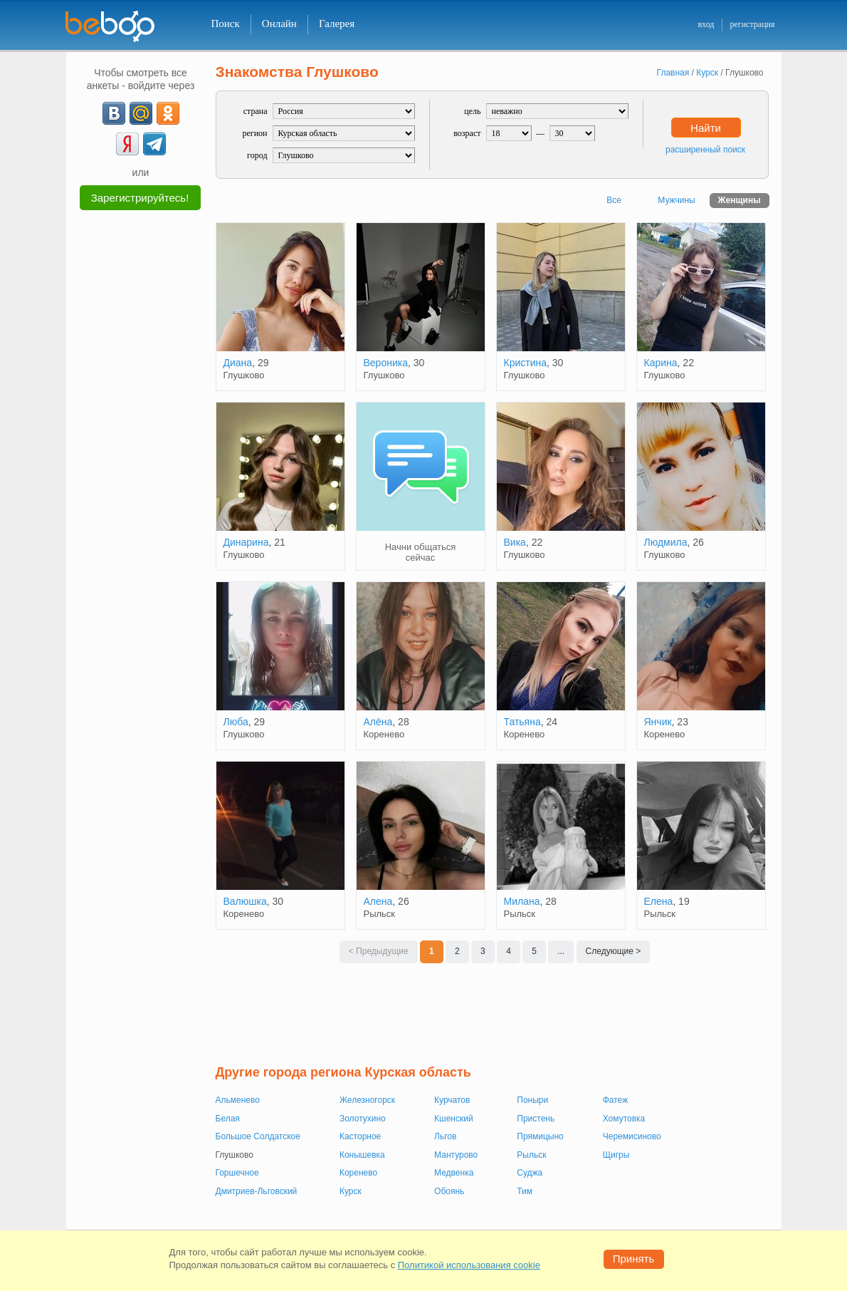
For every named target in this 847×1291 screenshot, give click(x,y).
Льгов (445, 1136)
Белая (228, 1119)
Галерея (336, 23)
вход (706, 24)
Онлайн (279, 23)
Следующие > (613, 951)
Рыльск (531, 1155)
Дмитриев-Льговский (257, 1191)
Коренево (358, 1173)
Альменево (238, 1100)
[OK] (168, 113)
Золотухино (363, 1119)
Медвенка (453, 1173)
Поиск (225, 23)
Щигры (616, 1155)
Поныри (532, 1100)
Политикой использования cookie (469, 1265)
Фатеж (615, 1100)
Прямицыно (540, 1136)
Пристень (535, 1119)
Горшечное (237, 1173)
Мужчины (676, 200)
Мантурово (456, 1155)
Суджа (529, 1173)
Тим (524, 1191)
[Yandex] (127, 144)
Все (613, 200)
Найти (705, 128)
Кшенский (453, 1119)
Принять (634, 1259)
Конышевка (362, 1155)
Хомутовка (624, 1119)
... (560, 951)
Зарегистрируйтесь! (140, 198)
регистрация (752, 24)
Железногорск (367, 1100)
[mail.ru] (141, 113)
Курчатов (452, 1100)
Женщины (739, 200)
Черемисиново (632, 1136)
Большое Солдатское (258, 1136)
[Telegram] (154, 144)
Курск (351, 1191)
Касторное (360, 1136)
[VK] (113, 113)
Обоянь (449, 1191)
